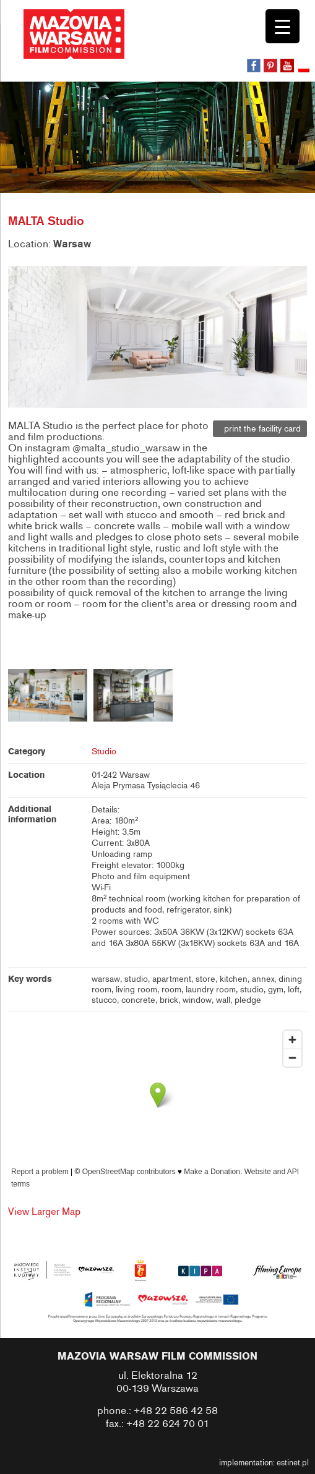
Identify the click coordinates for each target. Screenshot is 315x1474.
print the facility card (260, 429)
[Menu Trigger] (282, 26)
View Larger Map (44, 1212)
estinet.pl (293, 1463)
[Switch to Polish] (305, 70)
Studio (104, 751)
